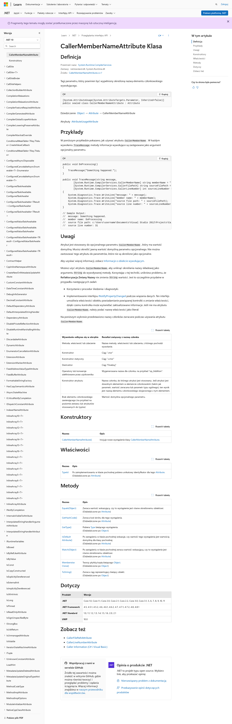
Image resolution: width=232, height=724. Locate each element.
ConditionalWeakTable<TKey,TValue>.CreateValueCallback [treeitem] (23, 142)
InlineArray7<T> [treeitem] (14, 486)
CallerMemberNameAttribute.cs (84, 72)
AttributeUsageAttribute (85, 121)
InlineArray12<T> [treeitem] (15, 427)
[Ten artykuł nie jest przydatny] (197, 87)
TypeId (65, 472)
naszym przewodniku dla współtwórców (84, 691)
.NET (74, 35)
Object (80, 113)
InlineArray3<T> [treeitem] (14, 462)
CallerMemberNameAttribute (145, 439)
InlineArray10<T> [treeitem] (15, 415)
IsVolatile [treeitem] (10, 641)
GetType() (66, 527)
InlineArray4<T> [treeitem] (14, 468)
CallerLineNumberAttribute (82, 642)
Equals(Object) (69, 508)
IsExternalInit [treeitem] (12, 582)
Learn (64, 35)
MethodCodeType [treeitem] (15, 686)
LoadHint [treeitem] (10, 664)
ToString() (67, 571)
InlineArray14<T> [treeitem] (15, 439)
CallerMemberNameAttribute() (77, 439)
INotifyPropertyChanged (112, 296)
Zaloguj (224, 4)
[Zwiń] (39, 33)
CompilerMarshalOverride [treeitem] (19, 135)
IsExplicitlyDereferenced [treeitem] (18, 576)
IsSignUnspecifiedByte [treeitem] (17, 617)
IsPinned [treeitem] (10, 605)
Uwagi (196, 49)
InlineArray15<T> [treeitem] (15, 445)
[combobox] (22, 39)
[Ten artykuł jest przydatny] (193, 87)
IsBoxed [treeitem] (10, 547)
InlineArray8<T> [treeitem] (14, 492)
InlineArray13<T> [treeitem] (15, 433)
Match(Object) (69, 549)
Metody (197, 62)
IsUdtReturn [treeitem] (12, 629)
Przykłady (198, 45)
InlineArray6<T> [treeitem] (14, 480)
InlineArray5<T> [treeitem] (14, 474)
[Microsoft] (6, 4)
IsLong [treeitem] (9, 600)
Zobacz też (198, 71)
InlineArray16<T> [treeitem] (15, 451)
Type (93, 527)
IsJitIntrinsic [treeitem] (12, 594)
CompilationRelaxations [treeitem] (17, 95)
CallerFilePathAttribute (79, 637)
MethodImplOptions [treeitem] (16, 698)
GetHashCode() (69, 517)
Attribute (93, 113)
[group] (116, 195)
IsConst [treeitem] (10, 564)
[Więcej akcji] (168, 35)
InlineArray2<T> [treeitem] (14, 456)
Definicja (197, 41)
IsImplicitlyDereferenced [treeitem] (18, 588)
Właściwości (199, 58)
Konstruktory (199, 54)
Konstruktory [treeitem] (15, 60)
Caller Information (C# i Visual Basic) (87, 646)
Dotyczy (197, 66)
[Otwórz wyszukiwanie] (216, 4)
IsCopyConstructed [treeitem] (15, 570)
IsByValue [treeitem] (11, 558)
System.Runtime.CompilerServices (94, 64)
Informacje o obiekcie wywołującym (124, 260)
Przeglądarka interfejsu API (95, 35)
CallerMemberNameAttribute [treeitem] (23, 54)
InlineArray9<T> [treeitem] (14, 498)
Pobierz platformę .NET (214, 13)
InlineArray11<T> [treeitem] (14, 421)
